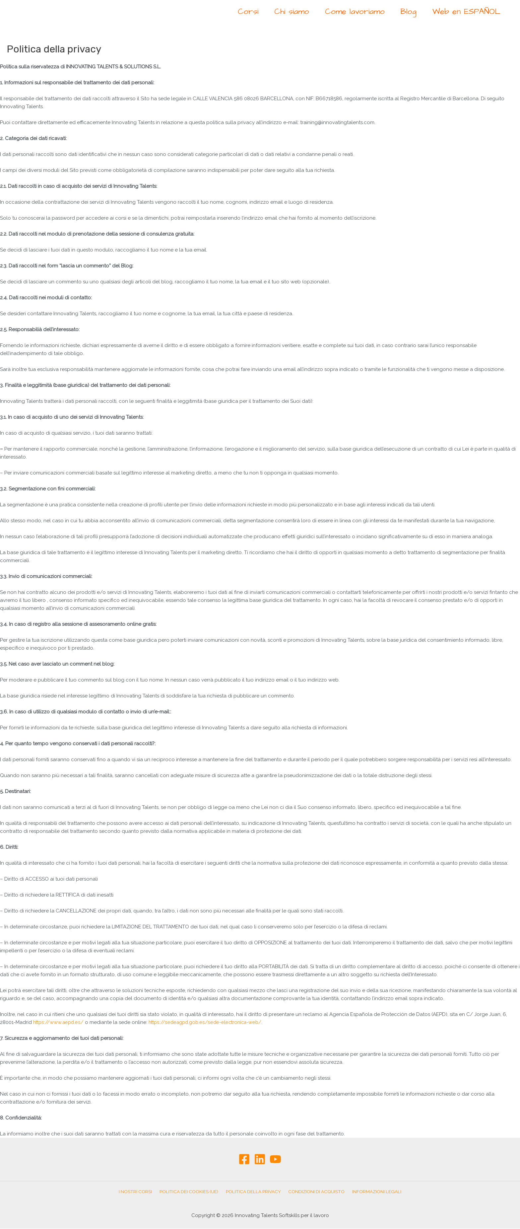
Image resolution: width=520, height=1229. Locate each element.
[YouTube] (275, 1159)
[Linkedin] (260, 1159)
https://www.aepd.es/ (59, 1022)
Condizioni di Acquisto (314, 1191)
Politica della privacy (253, 1191)
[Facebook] (244, 1159)
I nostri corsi (139, 1191)
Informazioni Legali (373, 1191)
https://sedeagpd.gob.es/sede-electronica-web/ (209, 1022)
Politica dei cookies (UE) (191, 1191)
